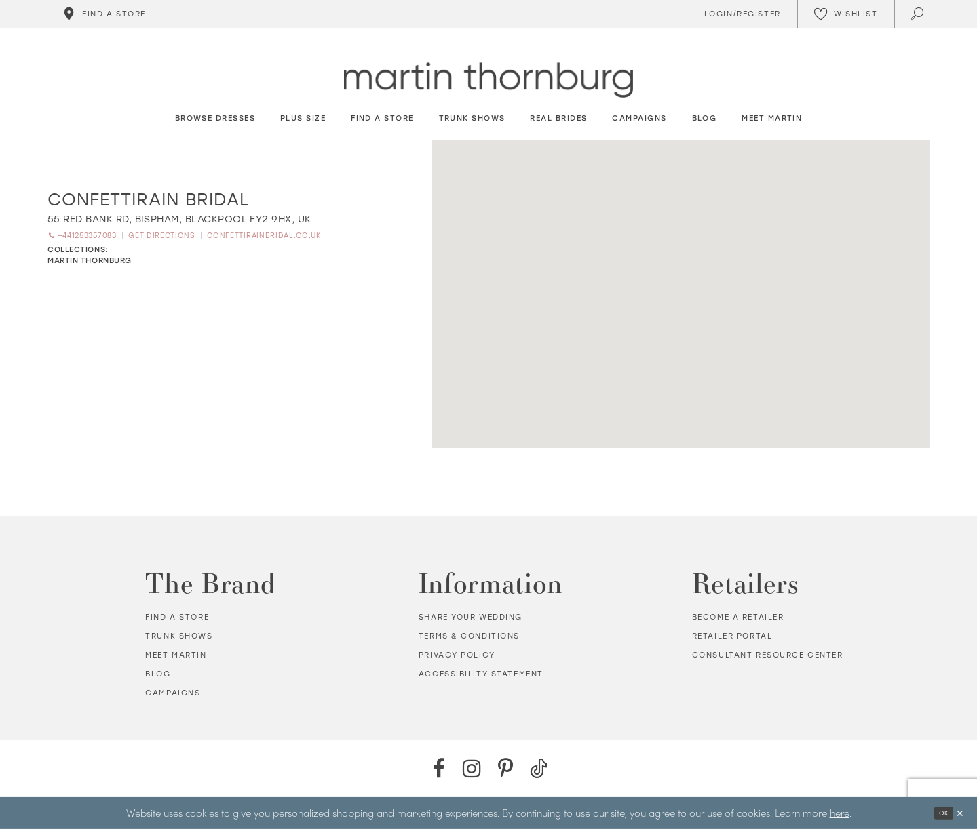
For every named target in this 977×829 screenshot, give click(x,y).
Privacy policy (457, 655)
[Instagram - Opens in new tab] (471, 768)
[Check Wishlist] (845, 14)
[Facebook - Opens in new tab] (438, 768)
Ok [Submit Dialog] (940, 813)
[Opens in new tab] (179, 219)
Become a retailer (738, 617)
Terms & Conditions (469, 636)
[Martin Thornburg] (488, 80)
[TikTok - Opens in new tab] (538, 768)
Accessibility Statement (481, 674)
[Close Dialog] (959, 813)
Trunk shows (178, 636)
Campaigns (172, 693)
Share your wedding (470, 617)
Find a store (177, 617)
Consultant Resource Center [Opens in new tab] (767, 655)
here (839, 812)
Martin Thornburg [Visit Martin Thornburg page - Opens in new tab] (89, 262)
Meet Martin (175, 655)
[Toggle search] (918, 14)
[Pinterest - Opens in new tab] (505, 768)
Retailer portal (732, 636)
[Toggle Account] (740, 13)
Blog (157, 674)
